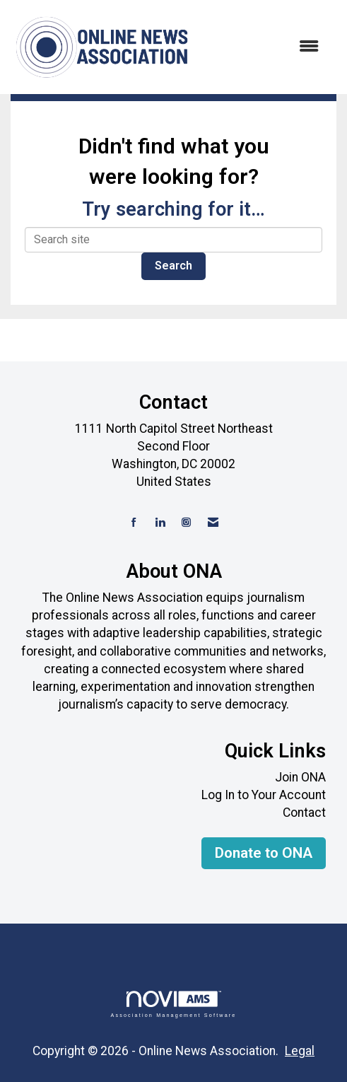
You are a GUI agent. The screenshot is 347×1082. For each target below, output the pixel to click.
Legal (299, 1051)
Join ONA (300, 777)
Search (173, 265)
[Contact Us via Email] (213, 523)
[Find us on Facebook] (134, 523)
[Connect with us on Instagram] (186, 523)
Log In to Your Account (263, 795)
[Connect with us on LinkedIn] (160, 523)
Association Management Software (173, 1004)
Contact (304, 812)
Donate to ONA (263, 852)
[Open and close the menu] (263, 47)
